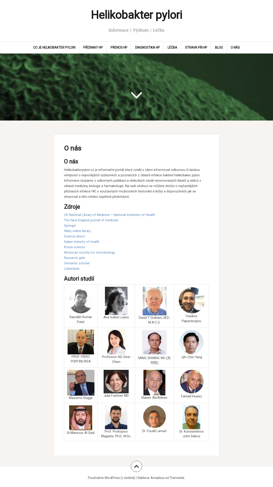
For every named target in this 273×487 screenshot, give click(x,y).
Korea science (74, 247)
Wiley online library (77, 231)
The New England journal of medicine (91, 220)
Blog (219, 47)
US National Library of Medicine (87, 215)
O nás (235, 47)
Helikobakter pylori (136, 15)
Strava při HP (196, 47)
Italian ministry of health (81, 242)
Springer (70, 226)
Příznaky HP (93, 47)
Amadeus (157, 478)
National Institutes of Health (134, 215)
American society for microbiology (89, 252)
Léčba (172, 47)
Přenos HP (119, 47)
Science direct (74, 236)
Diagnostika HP (147, 47)
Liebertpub (71, 269)
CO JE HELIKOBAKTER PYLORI (54, 47)
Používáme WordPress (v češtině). (112, 478)
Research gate (74, 258)
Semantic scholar (77, 263)
